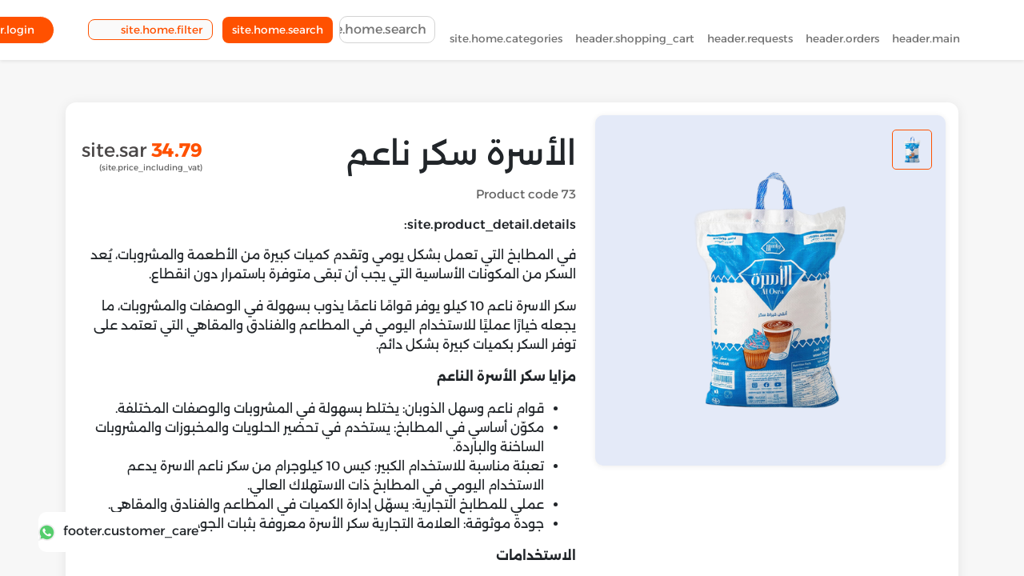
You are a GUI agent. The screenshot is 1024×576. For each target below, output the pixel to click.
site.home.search (277, 32)
